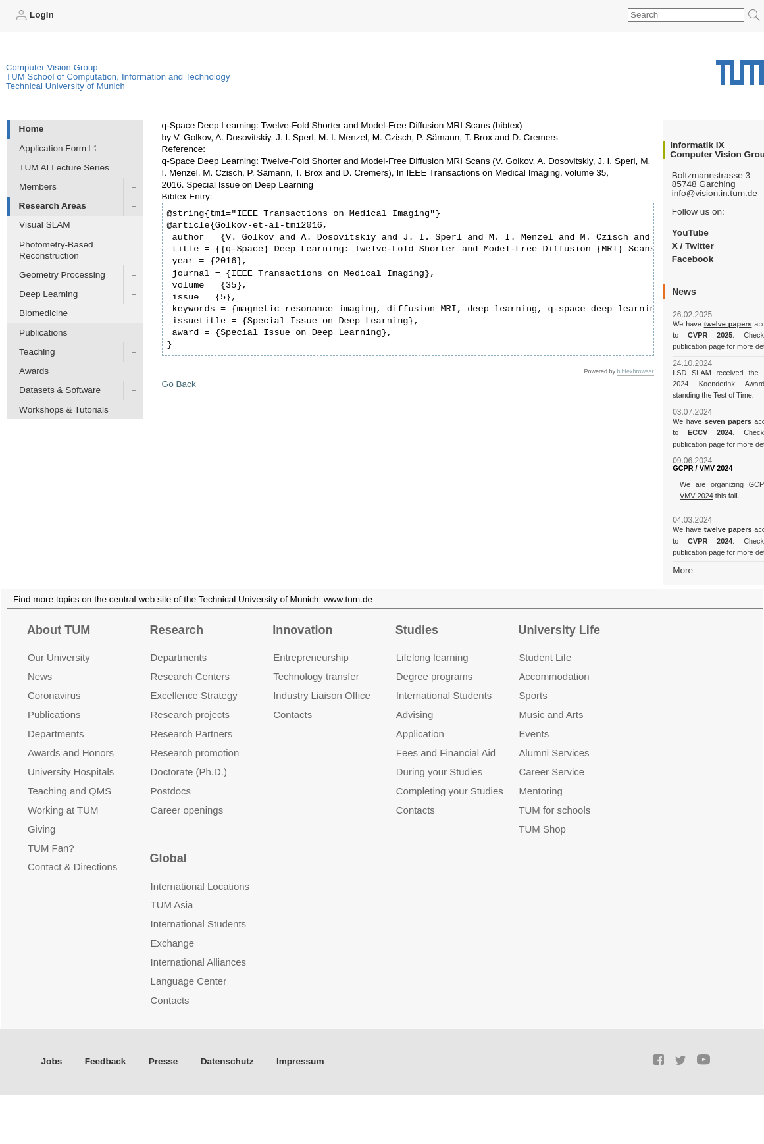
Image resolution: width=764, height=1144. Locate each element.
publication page (699, 346)
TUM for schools (554, 810)
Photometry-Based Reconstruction (56, 250)
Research (176, 630)
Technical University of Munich (65, 86)
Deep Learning (48, 294)
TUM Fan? (51, 848)
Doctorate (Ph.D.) (189, 771)
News (40, 676)
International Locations (200, 886)
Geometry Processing (62, 275)
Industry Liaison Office (321, 695)
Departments (56, 733)
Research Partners (192, 733)
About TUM (58, 630)
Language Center (189, 981)
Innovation (302, 630)
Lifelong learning (432, 657)
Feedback (105, 1061)
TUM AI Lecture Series (64, 167)
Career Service (551, 771)
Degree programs (434, 676)
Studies (416, 630)
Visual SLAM (44, 225)
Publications (43, 333)
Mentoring (541, 790)
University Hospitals (71, 771)
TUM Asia (172, 904)
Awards (34, 371)
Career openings (187, 810)
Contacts (292, 714)
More (683, 570)
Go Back (179, 384)
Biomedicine (43, 313)
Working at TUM (63, 810)
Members (38, 187)
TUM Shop (542, 829)
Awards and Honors (71, 752)
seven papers (728, 421)
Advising (415, 714)
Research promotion (195, 752)
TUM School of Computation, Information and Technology (118, 77)
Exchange (173, 943)
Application (420, 733)
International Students (444, 695)
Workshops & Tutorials (64, 410)
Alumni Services (554, 752)
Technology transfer (316, 676)
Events (534, 733)
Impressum (300, 1061)
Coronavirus (54, 695)
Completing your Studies (449, 790)
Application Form (52, 148)
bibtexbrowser (635, 371)
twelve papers (728, 324)
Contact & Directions (72, 866)
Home (31, 129)
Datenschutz (227, 1061)
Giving (41, 829)
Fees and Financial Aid (446, 752)
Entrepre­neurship (311, 657)
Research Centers (190, 676)
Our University (59, 657)
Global (168, 858)
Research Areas (52, 206)
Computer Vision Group (52, 67)
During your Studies (439, 771)
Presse (163, 1061)
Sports (533, 695)
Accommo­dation (554, 676)
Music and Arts (551, 714)
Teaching (37, 352)
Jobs (52, 1061)
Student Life (545, 657)
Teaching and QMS (69, 790)
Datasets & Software (60, 390)
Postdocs (171, 790)
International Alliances (198, 962)
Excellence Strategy (194, 695)
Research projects (190, 714)
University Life (559, 630)
